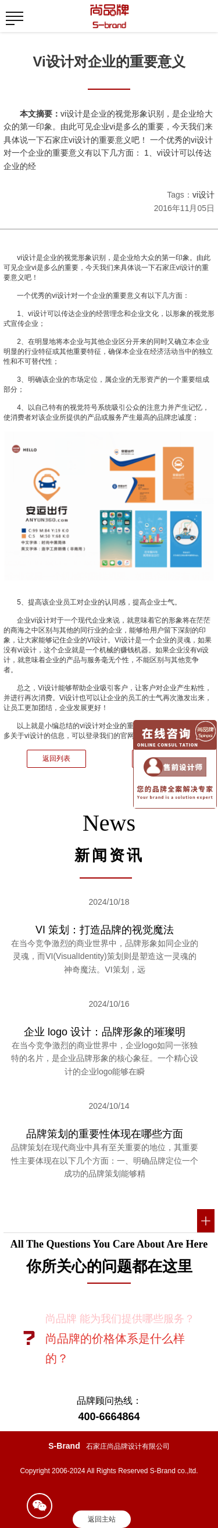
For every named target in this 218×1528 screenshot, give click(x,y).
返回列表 (56, 758)
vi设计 (203, 194)
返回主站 (102, 1519)
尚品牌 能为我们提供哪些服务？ (120, 1319)
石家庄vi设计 (175, 268)
